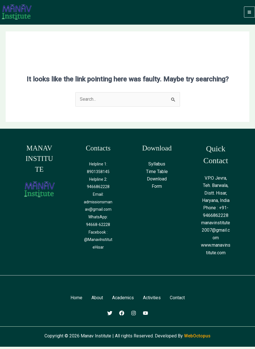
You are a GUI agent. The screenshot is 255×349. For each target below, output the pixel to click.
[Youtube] (145, 315)
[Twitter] (109, 315)
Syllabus (156, 166)
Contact (177, 300)
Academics (123, 300)
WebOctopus (197, 338)
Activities (152, 300)
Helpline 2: (98, 181)
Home (76, 300)
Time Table (157, 173)
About (96, 300)
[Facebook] (121, 315)
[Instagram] (133, 315)
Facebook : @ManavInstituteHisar (98, 241)
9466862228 (98, 189)
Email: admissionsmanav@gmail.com (98, 204)
